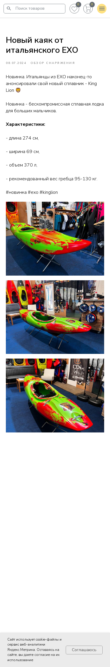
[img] (9, 8)
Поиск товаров (30, 8)
